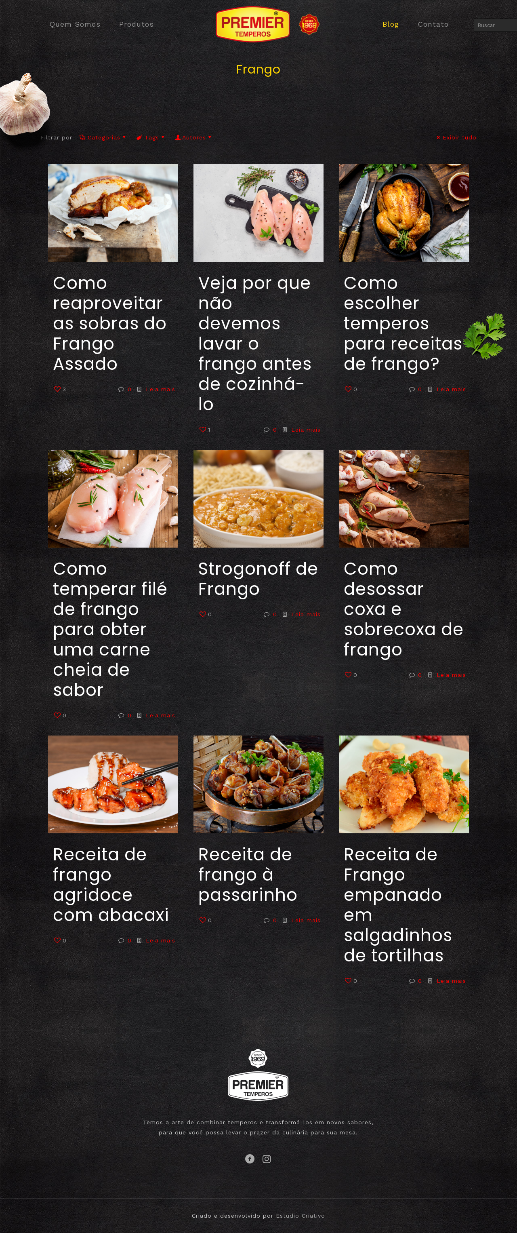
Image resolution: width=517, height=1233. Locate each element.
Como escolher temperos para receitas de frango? (403, 323)
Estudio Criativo (300, 1215)
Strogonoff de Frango (258, 579)
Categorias (103, 137)
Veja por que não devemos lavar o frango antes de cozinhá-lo (255, 343)
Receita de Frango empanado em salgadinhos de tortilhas (398, 905)
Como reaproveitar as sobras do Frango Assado (110, 323)
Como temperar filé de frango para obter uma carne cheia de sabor (110, 629)
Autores (194, 137)
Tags (151, 137)
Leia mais (160, 389)
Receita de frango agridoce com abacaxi (111, 885)
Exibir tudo (456, 137)
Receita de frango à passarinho (248, 875)
